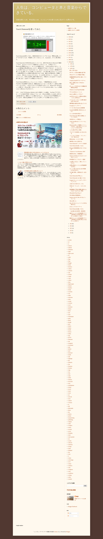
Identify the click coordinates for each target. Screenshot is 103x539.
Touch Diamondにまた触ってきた (78, 178)
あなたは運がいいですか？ (76, 94)
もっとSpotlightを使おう (76, 113)
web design (70, 460)
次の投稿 (18, 114)
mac (69, 372)
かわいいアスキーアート (76, 206)
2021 (70, 46)
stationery (70, 444)
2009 (70, 59)
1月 (71, 232)
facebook (70, 307)
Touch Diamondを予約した (76, 175)
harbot (69, 326)
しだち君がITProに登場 (75, 130)
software (70, 442)
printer (69, 416)
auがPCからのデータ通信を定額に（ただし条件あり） (78, 97)
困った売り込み (73, 70)
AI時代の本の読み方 (22, 122)
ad (68, 242)
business (70, 266)
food (69, 314)
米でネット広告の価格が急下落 (77, 72)
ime (69, 341)
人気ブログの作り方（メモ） (77, 183)
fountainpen (71, 316)
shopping (70, 433)
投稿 (69, 513)
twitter (69, 458)
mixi (69, 383)
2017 (70, 55)
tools (69, 454)
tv (68, 456)
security (70, 429)
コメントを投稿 (22, 111)
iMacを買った (73, 201)
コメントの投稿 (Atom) (24, 117)
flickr (69, 310)
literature (70, 366)
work (69, 471)
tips (69, 452)
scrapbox (70, 425)
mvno (69, 393)
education (70, 297)
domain (70, 286)
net (69, 395)
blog (69, 261)
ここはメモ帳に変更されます (25, 162)
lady (69, 356)
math (69, 375)
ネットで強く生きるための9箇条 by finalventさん (78, 169)
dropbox (70, 287)
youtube (70, 479)
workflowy (70, 473)
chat (69, 272)
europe (69, 301)
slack (69, 435)
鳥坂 (77, 496)
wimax (69, 463)
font (69, 312)
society (69, 440)
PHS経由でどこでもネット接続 (77, 159)
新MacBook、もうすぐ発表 (76, 139)
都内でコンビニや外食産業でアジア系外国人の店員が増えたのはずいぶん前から (78, 220)
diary (69, 282)
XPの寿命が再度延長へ (75, 195)
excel (69, 305)
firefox (69, 309)
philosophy (70, 408)
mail (69, 374)
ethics (69, 299)
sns (69, 439)
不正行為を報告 (71, 490)
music (69, 391)
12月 (71, 64)
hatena (69, 328)
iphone (69, 349)
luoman (56, 531)
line (69, 364)
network (70, 396)
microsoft (70, 381)
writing (69, 475)
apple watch (71, 253)
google (69, 322)
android (70, 247)
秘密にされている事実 (74, 30)
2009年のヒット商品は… (76, 119)
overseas (70, 402)
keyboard (70, 352)
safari (69, 423)
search (69, 427)
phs (69, 412)
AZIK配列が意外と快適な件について (33, 171)
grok (69, 324)
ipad (69, 347)
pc (68, 404)
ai (68, 244)
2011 (70, 57)
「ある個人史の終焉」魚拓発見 (77, 211)
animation (70, 249)
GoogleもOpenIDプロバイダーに (78, 80)
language (70, 358)
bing (69, 259)
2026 (70, 37)
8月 (71, 226)
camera (69, 268)
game (69, 318)
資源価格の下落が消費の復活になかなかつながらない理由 (78, 190)
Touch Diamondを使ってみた (77, 145)
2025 (70, 39)
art (68, 255)
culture (69, 280)
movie (69, 389)
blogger (70, 263)
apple (69, 251)
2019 (70, 50)
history (69, 331)
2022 (70, 43)
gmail (69, 320)
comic (69, 278)
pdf (69, 406)
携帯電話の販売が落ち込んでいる (78, 103)
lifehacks (70, 362)
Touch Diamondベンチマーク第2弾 (78, 143)
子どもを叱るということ (76, 92)
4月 (71, 228)
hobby (69, 333)
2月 (71, 230)
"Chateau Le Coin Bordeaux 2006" (77, 151)
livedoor (70, 368)
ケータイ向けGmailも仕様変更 (77, 107)
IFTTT (69, 337)
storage (69, 446)
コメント (71, 516)
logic (69, 370)
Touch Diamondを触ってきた (77, 209)
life (69, 360)
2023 (70, 41)
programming (71, 417)
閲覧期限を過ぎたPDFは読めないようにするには (36, 152)
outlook (70, 400)
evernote (70, 303)
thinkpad (70, 450)
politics (70, 414)
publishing (70, 419)
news (69, 398)
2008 (70, 62)
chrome (70, 274)
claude (69, 276)
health (69, 329)
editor (69, 295)
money (69, 387)
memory (70, 379)
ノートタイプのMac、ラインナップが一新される (78, 136)
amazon (70, 245)
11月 (71, 66)
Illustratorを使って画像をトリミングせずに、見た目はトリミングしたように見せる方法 (78, 126)
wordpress (70, 469)
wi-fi (69, 461)
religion (70, 421)
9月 (71, 223)
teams (69, 448)
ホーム (39, 114)
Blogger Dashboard (72, 506)
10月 (71, 68)
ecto (69, 293)
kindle (69, 354)
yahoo (69, 477)
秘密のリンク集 (72, 28)
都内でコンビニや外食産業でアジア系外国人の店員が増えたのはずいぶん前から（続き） (78, 215)
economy (70, 291)
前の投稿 (59, 114)
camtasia (70, 270)
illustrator (70, 339)
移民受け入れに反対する (76, 141)
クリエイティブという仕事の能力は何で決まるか (78, 100)
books (69, 264)
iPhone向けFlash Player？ (76, 193)
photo (69, 410)
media (69, 377)
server (69, 431)
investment (70, 345)
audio (69, 257)
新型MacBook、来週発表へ (76, 153)
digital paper (71, 284)
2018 (70, 52)
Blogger (68, 531)
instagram (70, 343)
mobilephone (23, 103)
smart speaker (71, 437)
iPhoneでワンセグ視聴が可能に (77, 74)
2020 (70, 48)
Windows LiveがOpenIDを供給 (77, 89)
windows (70, 465)
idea (69, 335)
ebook (69, 289)
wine (69, 467)
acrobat (70, 240)
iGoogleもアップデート (75, 105)
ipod (69, 351)
